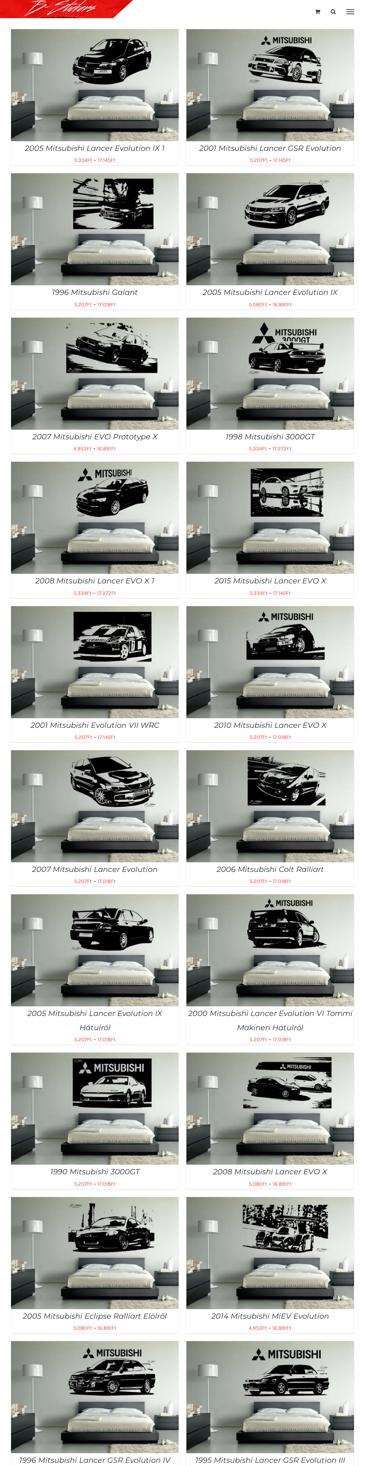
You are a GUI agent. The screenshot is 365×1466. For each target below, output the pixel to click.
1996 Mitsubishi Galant (95, 292)
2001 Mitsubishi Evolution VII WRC (95, 725)
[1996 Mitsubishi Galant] (95, 178)
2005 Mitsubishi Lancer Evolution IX (270, 292)
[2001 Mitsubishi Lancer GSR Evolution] (270, 34)
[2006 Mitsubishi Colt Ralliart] (270, 755)
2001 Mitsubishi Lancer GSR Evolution (270, 148)
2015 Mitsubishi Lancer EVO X (270, 580)
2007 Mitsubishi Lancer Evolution (95, 869)
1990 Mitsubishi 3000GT (95, 1171)
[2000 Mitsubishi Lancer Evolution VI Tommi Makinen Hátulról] (270, 899)
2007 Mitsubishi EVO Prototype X (95, 436)
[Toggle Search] (333, 11)
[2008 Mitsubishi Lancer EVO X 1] (95, 467)
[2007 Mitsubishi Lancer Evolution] (95, 755)
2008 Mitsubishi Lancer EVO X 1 (94, 580)
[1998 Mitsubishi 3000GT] (270, 322)
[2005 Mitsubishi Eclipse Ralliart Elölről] (95, 1202)
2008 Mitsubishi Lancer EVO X (270, 1171)
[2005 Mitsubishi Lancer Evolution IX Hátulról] (95, 899)
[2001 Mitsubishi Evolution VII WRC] (95, 611)
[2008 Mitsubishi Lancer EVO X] (270, 1057)
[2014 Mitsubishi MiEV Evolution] (270, 1202)
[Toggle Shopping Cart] (317, 11)
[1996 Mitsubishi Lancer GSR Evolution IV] (95, 1346)
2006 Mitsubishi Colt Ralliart (270, 869)
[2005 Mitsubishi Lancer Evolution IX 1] (95, 34)
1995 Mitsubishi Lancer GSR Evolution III (270, 1460)
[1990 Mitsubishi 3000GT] (95, 1057)
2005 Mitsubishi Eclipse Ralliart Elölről (95, 1316)
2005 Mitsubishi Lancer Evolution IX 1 (95, 148)
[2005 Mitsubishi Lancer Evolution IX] (270, 178)
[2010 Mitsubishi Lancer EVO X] (270, 611)
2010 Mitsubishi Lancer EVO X (270, 725)
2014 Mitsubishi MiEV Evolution (270, 1316)
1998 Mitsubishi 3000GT (270, 436)
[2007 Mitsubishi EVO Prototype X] (95, 322)
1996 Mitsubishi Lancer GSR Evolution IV (94, 1460)
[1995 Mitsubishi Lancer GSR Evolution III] (270, 1346)
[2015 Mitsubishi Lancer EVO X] (270, 467)
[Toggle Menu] (350, 11)
